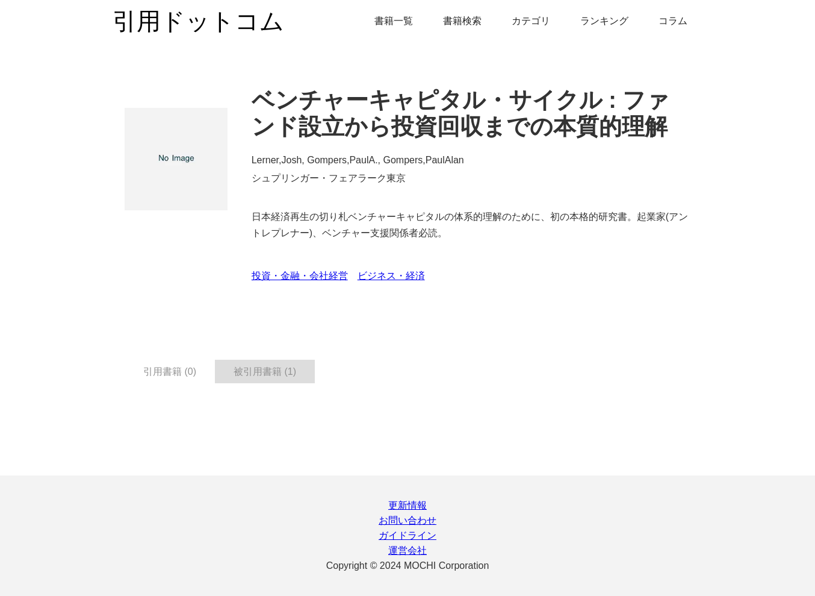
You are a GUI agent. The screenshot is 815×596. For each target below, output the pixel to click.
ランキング (604, 21)
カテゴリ (531, 21)
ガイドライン (407, 535)
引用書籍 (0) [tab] (169, 371)
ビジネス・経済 (391, 276)
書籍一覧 (393, 21)
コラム (673, 21)
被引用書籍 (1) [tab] (265, 371)
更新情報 (407, 505)
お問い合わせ (407, 520)
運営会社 (407, 550)
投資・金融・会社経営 (300, 276)
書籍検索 (462, 21)
